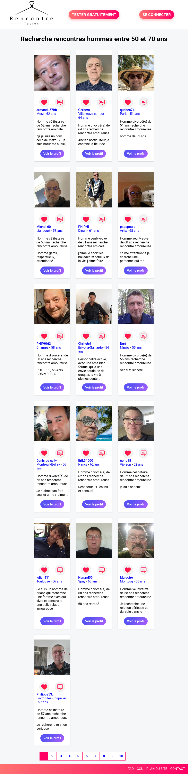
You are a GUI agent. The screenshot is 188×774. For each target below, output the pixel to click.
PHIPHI (83, 227)
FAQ (131, 769)
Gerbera (84, 110)
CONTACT (177, 769)
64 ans (83, 118)
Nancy (82, 464)
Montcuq (126, 581)
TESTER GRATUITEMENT (94, 14)
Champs (42, 347)
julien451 (43, 577)
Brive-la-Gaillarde (90, 347)
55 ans (137, 347)
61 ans (94, 231)
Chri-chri (84, 344)
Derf (123, 344)
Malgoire (126, 577)
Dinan (82, 231)
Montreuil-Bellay (48, 464)
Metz (40, 114)
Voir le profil (52, 154)
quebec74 (127, 110)
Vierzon (125, 464)
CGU (140, 769)
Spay (81, 581)
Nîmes (124, 347)
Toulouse (43, 581)
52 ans (138, 464)
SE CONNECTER (157, 14)
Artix (123, 231)
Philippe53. (44, 694)
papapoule (127, 227)
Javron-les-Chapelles (51, 698)
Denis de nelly (46, 461)
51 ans (135, 114)
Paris (123, 114)
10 (121, 756)
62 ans (51, 114)
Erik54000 (85, 461)
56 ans (57, 581)
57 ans (43, 702)
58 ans (56, 347)
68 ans (134, 231)
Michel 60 (43, 227)
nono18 (125, 461)
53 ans (58, 231)
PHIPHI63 (43, 344)
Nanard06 (85, 577)
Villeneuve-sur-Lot (91, 114)
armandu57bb (46, 110)
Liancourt (43, 231)
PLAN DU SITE (156, 769)
